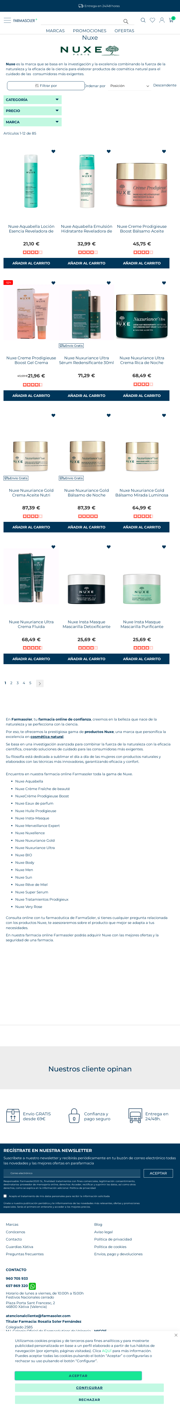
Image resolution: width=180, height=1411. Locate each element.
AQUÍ (107, 1351)
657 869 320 (21, 1285)
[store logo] (25, 20)
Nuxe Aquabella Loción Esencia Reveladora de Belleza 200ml (31, 231)
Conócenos (15, 1232)
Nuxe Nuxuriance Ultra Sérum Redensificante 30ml (86, 360)
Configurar (89, 1388)
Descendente (164, 85)
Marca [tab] (12, 122)
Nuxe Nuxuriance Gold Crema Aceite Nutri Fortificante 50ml (31, 495)
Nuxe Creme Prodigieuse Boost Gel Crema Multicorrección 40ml (31, 363)
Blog (98, 1224)
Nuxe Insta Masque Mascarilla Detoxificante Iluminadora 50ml (86, 627)
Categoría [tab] (16, 99)
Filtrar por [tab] (46, 85)
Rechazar (89, 1400)
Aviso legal (103, 1232)
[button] (53, 151)
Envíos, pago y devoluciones (118, 1254)
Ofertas (124, 31)
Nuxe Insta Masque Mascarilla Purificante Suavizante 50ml (141, 627)
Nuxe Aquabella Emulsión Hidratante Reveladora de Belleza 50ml (86, 231)
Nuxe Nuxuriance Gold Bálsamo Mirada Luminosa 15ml (141, 495)
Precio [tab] (13, 111)
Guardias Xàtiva (19, 1246)
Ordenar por (94, 85)
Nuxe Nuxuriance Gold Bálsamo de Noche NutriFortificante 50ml (86, 495)
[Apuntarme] (158, 1173)
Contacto (14, 1239)
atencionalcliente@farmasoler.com (38, 1316)
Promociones (89, 31)
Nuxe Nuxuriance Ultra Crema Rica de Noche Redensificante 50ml (142, 363)
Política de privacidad (83, 1188)
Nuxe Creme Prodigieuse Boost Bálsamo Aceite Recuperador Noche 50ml (142, 231)
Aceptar (78, 1376)
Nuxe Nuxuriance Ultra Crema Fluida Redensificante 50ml (31, 627)
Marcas (55, 31)
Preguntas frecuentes (25, 1254)
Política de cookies (110, 1246)
